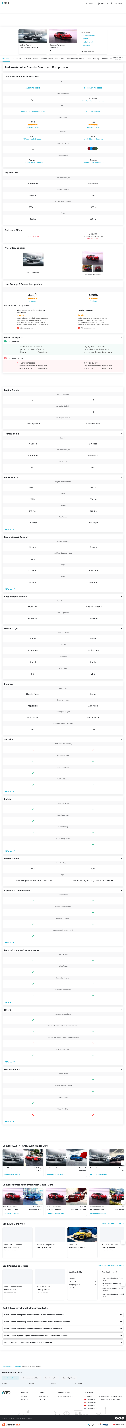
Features (105, 59)
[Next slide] (123, 1163)
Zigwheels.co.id (104, 1396)
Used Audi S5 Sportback (46, 1245)
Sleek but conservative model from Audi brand (31, 311)
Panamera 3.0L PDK (93, 111)
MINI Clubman (88, 45)
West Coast (73, 1288)
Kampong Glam (74, 1285)
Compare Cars (17, 1366)
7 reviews (93, 301)
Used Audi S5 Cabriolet (13, 1245)
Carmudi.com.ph (104, 1399)
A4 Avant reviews (33, 127)
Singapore (72, 1281)
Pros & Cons (59, 59)
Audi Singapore (33, 88)
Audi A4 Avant (25, 45)
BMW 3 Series (37, 1207)
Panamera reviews (93, 127)
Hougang (72, 1278)
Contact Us (24, 1399)
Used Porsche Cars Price (113, 1265)
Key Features (16, 59)
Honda (79, 1383)
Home (3, 1366)
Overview (6, 59)
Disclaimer (42, 1399)
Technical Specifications (75, 59)
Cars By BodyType (51, 1378)
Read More (44, 324)
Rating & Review (47, 59)
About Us (24, 1396)
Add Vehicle (87, 52)
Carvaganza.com (118, 1396)
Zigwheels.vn (91, 1405)
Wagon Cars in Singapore (33, 162)
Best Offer (27, 59)
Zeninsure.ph (117, 1399)
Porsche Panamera (57, 45)
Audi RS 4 (86, 39)
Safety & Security (93, 59)
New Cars (8, 1366)
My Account (118, 4)
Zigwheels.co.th (92, 1408)
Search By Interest (69, 1378)
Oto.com (90, 1396)
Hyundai (31, 1383)
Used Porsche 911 (43, 1287)
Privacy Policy (43, 1396)
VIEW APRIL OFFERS (33, 236)
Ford (5, 1383)
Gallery (35, 59)
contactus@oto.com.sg (65, 1396)
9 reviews (32, 301)
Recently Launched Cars (31, 1378)
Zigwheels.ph (91, 1399)
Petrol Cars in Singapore (33, 139)
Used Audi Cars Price (115, 1223)
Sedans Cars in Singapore (94, 162)
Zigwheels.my (91, 1402)
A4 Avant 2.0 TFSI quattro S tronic (33, 111)
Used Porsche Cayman (13, 1287)
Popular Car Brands (10, 1378)
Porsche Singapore (93, 88)
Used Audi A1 (74, 1245)
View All (8, 529)
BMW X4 (83, 1207)
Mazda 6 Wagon (89, 35)
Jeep (54, 1383)
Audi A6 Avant (88, 42)
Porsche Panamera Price (95, 101)
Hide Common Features (118, 58)
